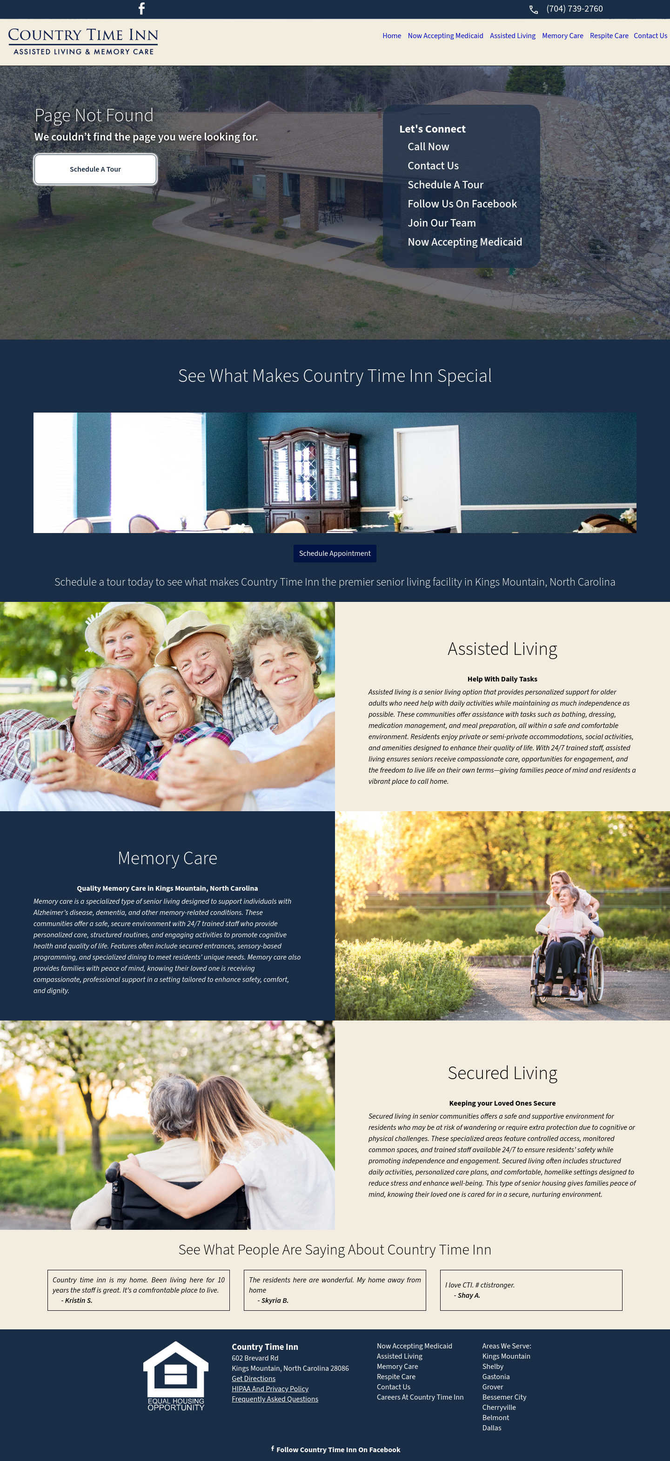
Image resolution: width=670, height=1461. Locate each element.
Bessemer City (504, 1397)
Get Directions (253, 1379)
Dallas (492, 1428)
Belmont (495, 1418)
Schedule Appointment (335, 553)
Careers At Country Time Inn (420, 1397)
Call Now (428, 147)
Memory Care (557, 36)
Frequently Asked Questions (275, 1399)
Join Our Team (442, 223)
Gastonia (496, 1377)
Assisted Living (503, 36)
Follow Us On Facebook (462, 204)
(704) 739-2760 (565, 8)
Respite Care (606, 36)
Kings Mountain (506, 1356)
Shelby (493, 1366)
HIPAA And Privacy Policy (270, 1389)
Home (377, 36)
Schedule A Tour (95, 169)
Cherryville (499, 1407)
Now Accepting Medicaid (433, 36)
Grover (492, 1387)
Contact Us (649, 36)
